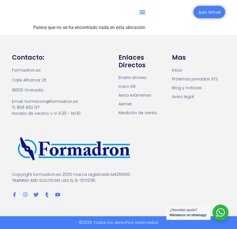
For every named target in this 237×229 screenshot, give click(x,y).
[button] (143, 12)
